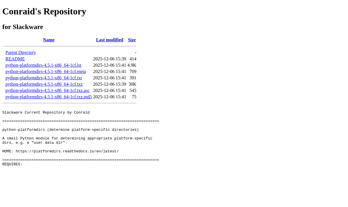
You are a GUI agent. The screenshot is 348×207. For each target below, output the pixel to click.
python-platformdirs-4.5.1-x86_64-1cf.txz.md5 (48, 96)
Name (49, 39)
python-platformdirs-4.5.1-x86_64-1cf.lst (43, 65)
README (15, 58)
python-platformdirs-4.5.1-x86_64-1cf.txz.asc (47, 90)
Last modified (109, 39)
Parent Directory (20, 52)
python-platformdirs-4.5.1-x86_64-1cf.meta (45, 71)
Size (132, 39)
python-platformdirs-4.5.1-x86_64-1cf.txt (43, 77)
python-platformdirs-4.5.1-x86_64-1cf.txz (44, 84)
